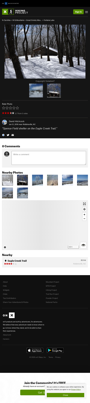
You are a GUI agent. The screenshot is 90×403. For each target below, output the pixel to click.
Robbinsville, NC (29, 124)
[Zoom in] (84, 215)
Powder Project (52, 298)
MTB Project (51, 286)
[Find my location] (84, 209)
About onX (7, 335)
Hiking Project (51, 290)
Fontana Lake (49, 20)
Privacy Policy (76, 389)
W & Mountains (18, 20)
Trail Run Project (52, 294)
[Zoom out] (84, 219)
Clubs (5, 294)
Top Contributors (9, 298)
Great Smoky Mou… (34, 20)
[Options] (83, 245)
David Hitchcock (16, 121)
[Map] (45, 225)
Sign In (78, 11)
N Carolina (6, 20)
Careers (6, 339)
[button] (3, 134)
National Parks (51, 302)
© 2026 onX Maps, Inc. (37, 357)
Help (5, 286)
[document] (65, 391)
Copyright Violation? (45, 81)
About (5, 282)
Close (65, 395)
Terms (51, 357)
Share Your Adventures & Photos (15, 302)
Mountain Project (52, 282)
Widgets (6, 290)
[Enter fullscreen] (84, 204)
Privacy (58, 357)
